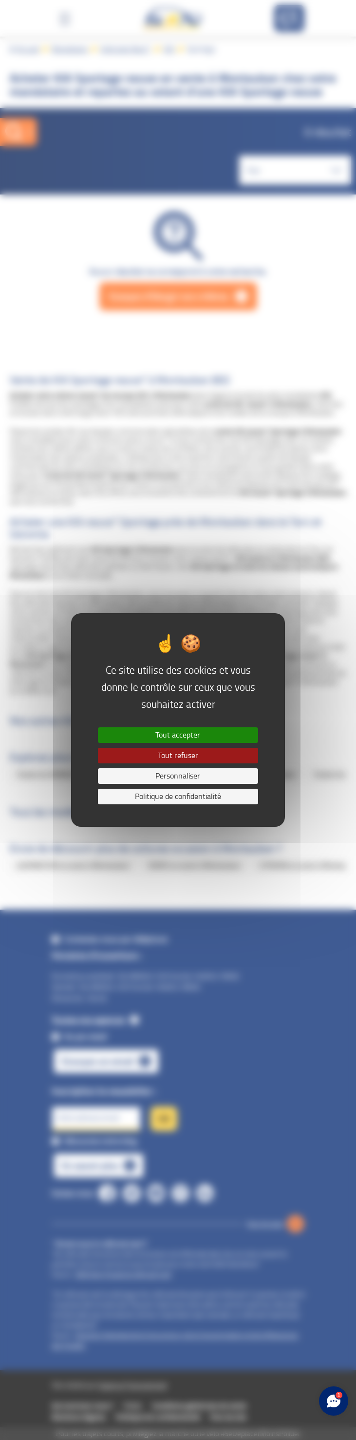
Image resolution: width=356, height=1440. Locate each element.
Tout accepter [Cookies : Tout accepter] (177, 734)
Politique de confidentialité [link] (178, 796)
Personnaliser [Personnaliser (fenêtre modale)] (177, 775)
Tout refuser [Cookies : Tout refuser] (178, 755)
